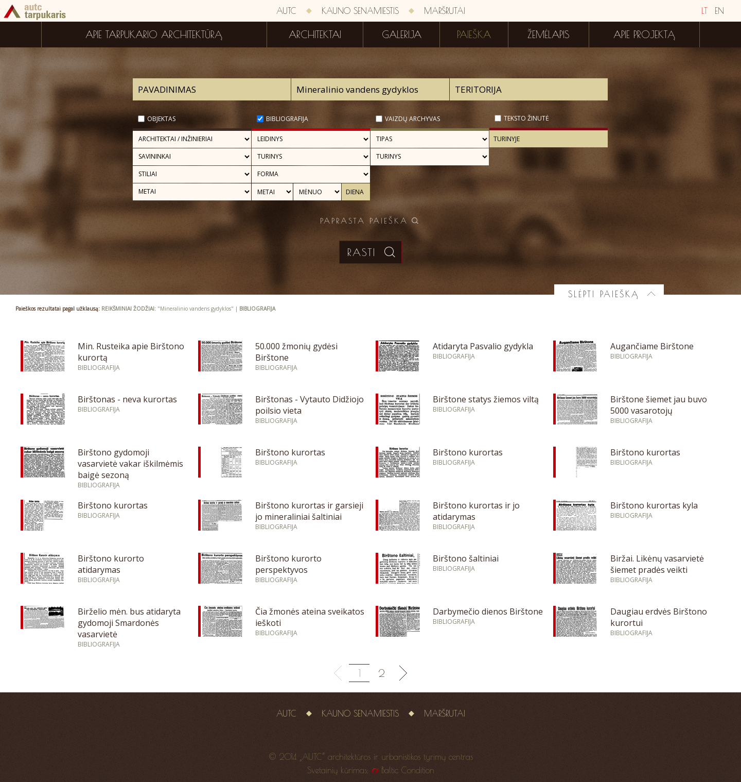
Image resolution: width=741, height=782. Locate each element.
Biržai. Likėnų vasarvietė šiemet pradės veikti (657, 564)
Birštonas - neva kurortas (127, 399)
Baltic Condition (407, 770)
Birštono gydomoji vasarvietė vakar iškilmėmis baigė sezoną (130, 464)
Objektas (161, 118)
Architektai (315, 34)
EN (719, 10)
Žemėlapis (548, 34)
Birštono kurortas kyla (654, 505)
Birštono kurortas (290, 452)
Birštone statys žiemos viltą (486, 399)
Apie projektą (644, 34)
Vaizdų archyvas (412, 118)
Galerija (401, 34)
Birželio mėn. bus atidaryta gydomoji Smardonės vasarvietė (129, 623)
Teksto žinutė (526, 118)
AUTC (286, 10)
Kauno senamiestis (360, 10)
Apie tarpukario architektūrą (153, 34)
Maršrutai (444, 10)
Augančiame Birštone (652, 346)
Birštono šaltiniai (466, 558)
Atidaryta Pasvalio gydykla (483, 346)
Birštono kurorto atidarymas (111, 564)
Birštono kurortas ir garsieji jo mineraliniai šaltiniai (309, 511)
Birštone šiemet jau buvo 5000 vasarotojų (658, 405)
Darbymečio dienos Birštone (488, 611)
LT (704, 10)
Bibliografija (287, 118)
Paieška (474, 34)
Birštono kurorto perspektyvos (288, 564)
